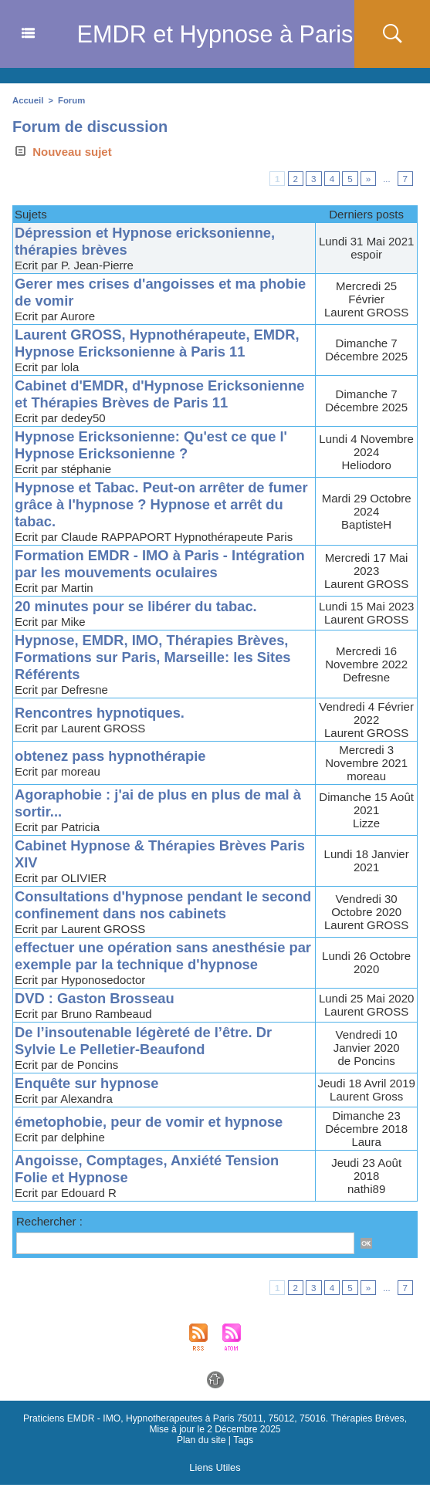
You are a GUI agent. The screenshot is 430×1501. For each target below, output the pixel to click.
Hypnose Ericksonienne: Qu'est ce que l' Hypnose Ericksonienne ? (156, 461)
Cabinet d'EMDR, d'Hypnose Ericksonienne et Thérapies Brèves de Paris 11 (147, 402)
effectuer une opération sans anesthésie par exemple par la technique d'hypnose (155, 972)
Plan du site (202, 1457)
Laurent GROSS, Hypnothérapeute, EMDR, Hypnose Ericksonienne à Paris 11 (162, 343)
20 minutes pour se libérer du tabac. (140, 623)
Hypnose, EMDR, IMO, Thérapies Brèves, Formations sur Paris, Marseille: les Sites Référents (158, 674)
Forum (70, 100)
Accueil (27, 100)
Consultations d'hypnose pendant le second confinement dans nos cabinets (152, 921)
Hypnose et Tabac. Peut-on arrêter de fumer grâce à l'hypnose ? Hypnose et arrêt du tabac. (147, 521)
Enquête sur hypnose (89, 1100)
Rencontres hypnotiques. (103, 730)
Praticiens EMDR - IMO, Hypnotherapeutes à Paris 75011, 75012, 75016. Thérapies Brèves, (205, 1435)
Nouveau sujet (62, 151)
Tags (242, 1457)
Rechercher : (49, 1238)
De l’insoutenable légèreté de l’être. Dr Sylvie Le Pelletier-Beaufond (148, 1057)
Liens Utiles (215, 1484)
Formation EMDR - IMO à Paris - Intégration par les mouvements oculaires (160, 580)
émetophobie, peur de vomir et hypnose (154, 1139)
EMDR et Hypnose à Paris (215, 34)
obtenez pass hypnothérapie (114, 773)
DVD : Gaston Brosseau (97, 1015)
